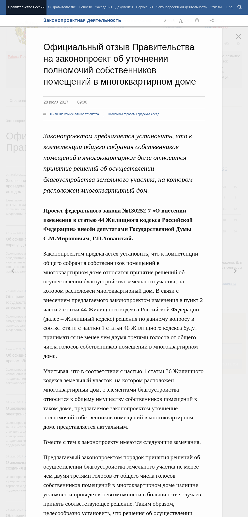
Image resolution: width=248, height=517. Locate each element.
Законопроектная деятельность (181, 7)
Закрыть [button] (242, 40)
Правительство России (26, 7)
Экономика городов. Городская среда (133, 114)
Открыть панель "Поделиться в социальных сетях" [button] (213, 21)
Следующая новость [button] (13, 270)
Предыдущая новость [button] (235, 270)
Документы (124, 7)
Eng (229, 7)
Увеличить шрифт (181, 21)
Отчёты (216, 7)
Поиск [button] (240, 7)
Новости (85, 7)
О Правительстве (62, 7)
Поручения (144, 7)
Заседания (103, 7)
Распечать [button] (197, 21)
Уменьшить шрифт (165, 21)
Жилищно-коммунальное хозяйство (74, 114)
